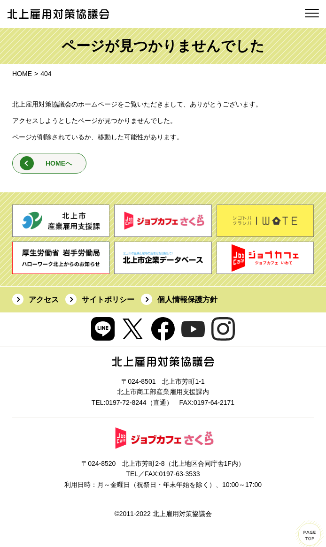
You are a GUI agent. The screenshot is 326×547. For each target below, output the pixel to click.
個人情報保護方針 (187, 300)
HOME (22, 73)
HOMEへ (59, 163)
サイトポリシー (108, 300)
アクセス (44, 300)
